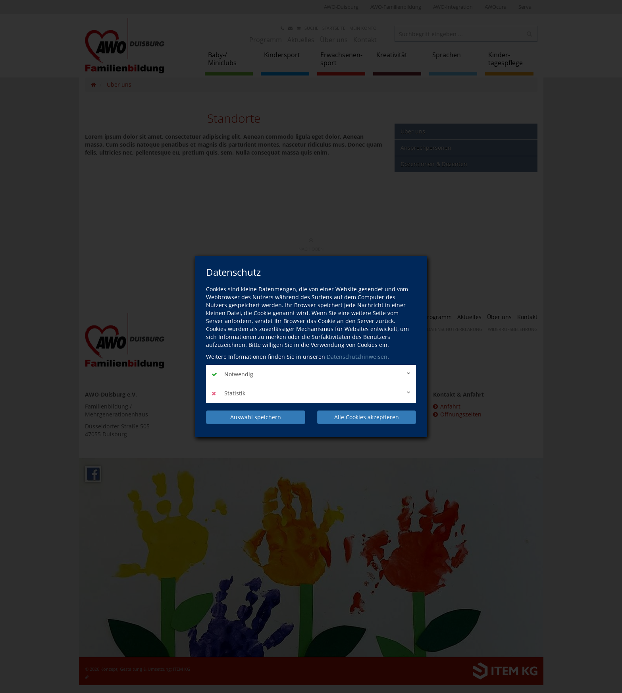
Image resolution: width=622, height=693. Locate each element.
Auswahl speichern (255, 417)
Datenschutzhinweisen (357, 356)
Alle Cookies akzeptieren (366, 417)
